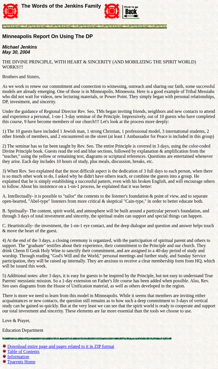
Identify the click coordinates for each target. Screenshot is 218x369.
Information (18, 356)
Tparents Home (21, 361)
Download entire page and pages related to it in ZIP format (60, 346)
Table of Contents (23, 351)
